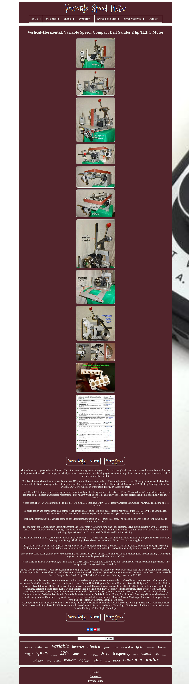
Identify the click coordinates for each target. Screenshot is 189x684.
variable (60, 646)
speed (42, 653)
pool (47, 648)
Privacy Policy (95, 681)
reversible (151, 648)
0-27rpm (95, 655)
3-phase (54, 655)
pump (107, 647)
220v (64, 653)
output (28, 647)
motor (152, 659)
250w (49, 661)
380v (156, 654)
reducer (70, 660)
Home (95, 672)
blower (162, 647)
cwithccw (38, 660)
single (29, 654)
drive (105, 653)
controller (133, 659)
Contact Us (95, 676)
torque (164, 655)
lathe (76, 654)
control (146, 654)
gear (140, 646)
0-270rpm (85, 660)
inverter (78, 647)
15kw (107, 661)
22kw (115, 647)
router (85, 654)
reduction (127, 647)
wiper (135, 655)
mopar (116, 660)
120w (38, 647)
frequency (121, 653)
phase (98, 660)
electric (94, 646)
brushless (57, 661)
